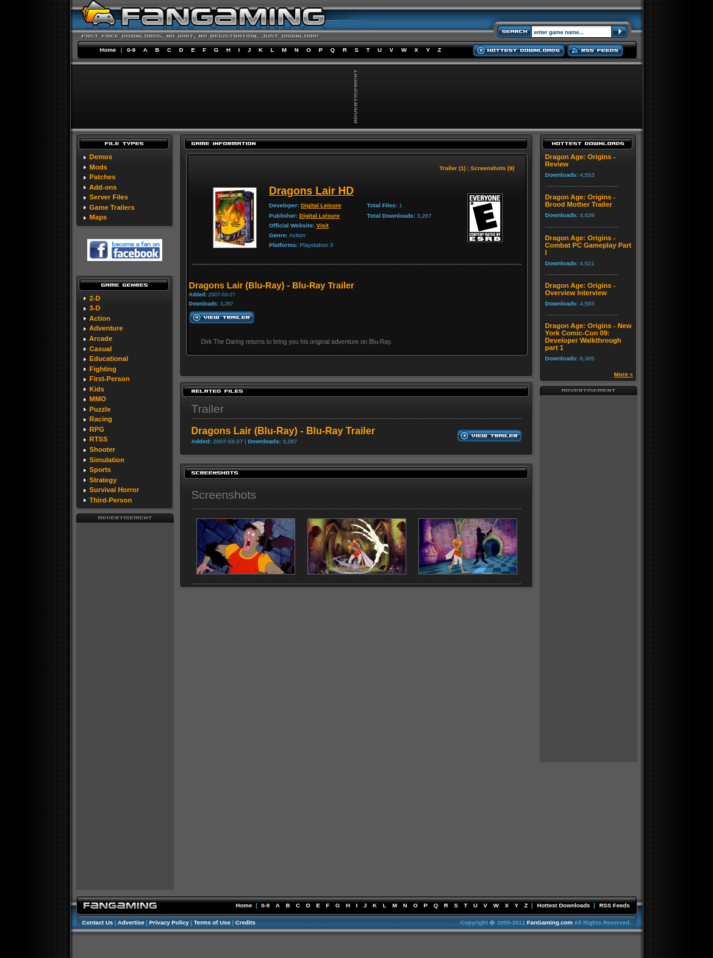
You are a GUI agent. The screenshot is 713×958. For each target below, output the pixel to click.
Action (99, 318)
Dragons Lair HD (311, 191)
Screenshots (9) (493, 168)
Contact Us (97, 922)
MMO (98, 398)
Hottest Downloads (563, 905)
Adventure (106, 328)
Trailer (208, 408)
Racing (101, 419)
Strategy (103, 480)
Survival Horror (114, 489)
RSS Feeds (614, 905)
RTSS (99, 439)
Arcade (100, 338)
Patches (103, 177)
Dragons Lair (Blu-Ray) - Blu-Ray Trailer (283, 431)
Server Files (109, 197)
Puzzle (100, 409)
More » (623, 374)
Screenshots (224, 494)
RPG (97, 429)
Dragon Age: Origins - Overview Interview (580, 289)
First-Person (110, 378)
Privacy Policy (169, 922)
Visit (323, 225)
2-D (95, 298)
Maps (98, 217)
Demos (101, 156)
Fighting (103, 369)
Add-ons (102, 187)
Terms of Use (212, 922)
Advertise (131, 922)
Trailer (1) (452, 168)
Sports (100, 469)
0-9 (131, 49)
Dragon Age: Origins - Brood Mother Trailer (580, 200)
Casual (101, 348)
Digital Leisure (321, 205)
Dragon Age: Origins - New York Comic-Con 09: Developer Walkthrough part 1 (588, 336)
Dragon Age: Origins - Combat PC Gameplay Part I (588, 245)
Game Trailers (112, 207)
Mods (98, 167)
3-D (95, 308)
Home (108, 49)
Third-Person (111, 500)
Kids (97, 389)
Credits (245, 922)
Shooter (102, 449)
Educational (109, 358)
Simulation (107, 459)
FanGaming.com (550, 922)
